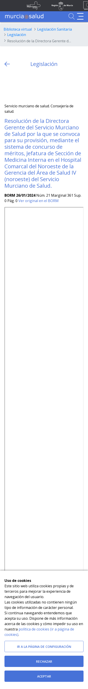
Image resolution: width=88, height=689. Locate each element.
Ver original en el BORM (38, 200)
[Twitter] (7, 85)
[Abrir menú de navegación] (80, 16)
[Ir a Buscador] (71, 16)
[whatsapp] (25, 85)
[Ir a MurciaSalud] (24, 16)
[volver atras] (7, 64)
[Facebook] (16, 85)
